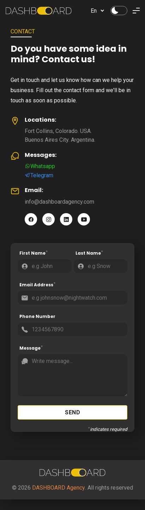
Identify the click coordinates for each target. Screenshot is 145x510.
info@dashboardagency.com (59, 201)
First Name (33, 253)
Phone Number (37, 316)
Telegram (39, 175)
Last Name (89, 253)
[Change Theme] (118, 10)
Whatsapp (40, 166)
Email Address (37, 285)
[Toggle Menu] (136, 10)
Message (31, 348)
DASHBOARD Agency (58, 487)
